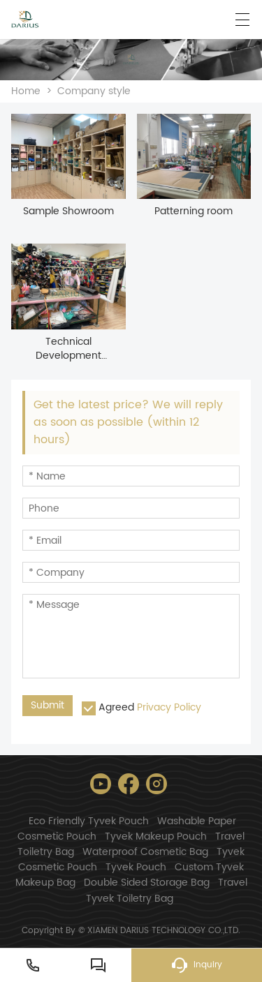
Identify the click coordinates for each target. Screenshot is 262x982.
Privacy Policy (169, 707)
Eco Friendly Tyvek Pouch (89, 821)
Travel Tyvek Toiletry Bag (166, 890)
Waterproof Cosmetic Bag (145, 852)
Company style (94, 91)
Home (26, 91)
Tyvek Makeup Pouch (156, 836)
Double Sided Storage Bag (147, 883)
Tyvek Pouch (135, 867)
